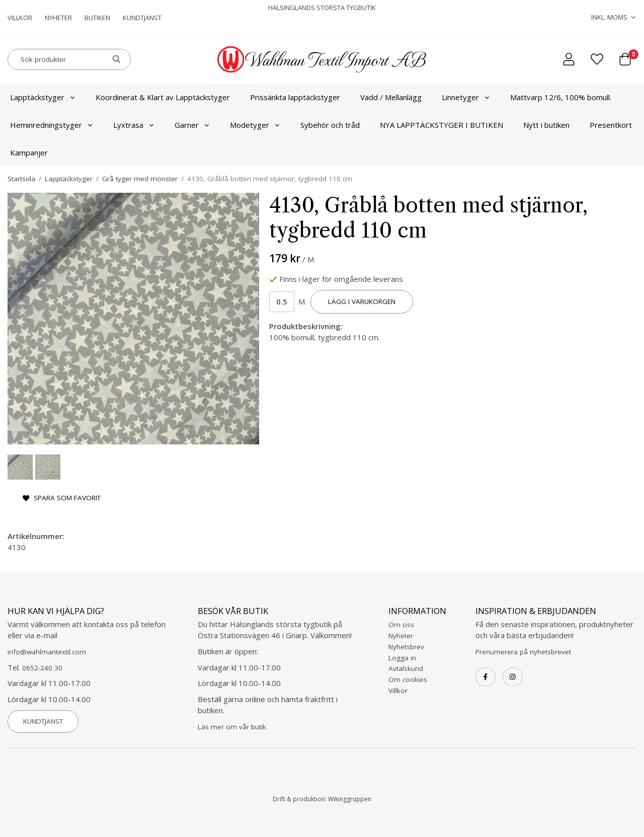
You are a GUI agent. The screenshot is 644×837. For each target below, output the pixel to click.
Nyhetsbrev (406, 646)
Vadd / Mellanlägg (391, 97)
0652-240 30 (42, 667)
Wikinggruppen (349, 799)
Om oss (401, 624)
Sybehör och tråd (330, 125)
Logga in (402, 657)
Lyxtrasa (133, 125)
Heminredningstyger (51, 125)
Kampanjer (29, 152)
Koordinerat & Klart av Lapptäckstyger (163, 97)
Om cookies (407, 679)
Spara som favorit (62, 497)
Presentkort (611, 125)
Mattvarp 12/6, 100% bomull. (560, 97)
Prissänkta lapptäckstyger (295, 97)
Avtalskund (405, 668)
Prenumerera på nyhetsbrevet (523, 651)
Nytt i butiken (546, 125)
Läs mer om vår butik (232, 726)
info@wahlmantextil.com (47, 651)
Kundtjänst (142, 17)
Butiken (97, 17)
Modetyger (255, 125)
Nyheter (58, 17)
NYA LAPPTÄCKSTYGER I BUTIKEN (441, 125)
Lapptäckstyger (42, 97)
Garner (192, 125)
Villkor (20, 17)
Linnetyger (466, 97)
